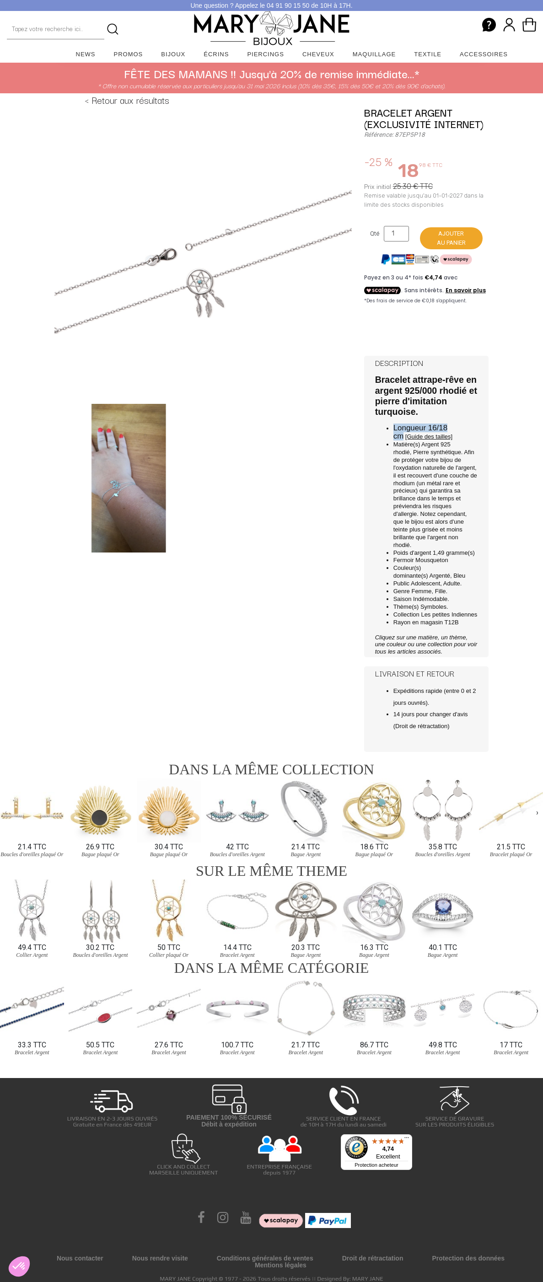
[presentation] (5, 812)
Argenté (439, 575)
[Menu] (406, 1139)
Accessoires (484, 54)
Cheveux (318, 54)
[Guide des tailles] (428, 436)
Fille (440, 591)
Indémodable (430, 598)
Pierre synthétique (437, 452)
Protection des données (468, 1258)
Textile (427, 54)
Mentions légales (280, 1265)
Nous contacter (80, 1258)
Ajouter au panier (451, 238)
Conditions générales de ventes (265, 1258)
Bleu (459, 575)
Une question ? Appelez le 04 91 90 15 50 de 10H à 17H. (271, 5)
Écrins (216, 54)
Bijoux (173, 54)
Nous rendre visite (160, 1258)
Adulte (451, 583)
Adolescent (425, 583)
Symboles (433, 606)
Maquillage (374, 54)
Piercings (265, 54)
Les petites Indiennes (449, 614)
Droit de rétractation (421, 726)
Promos (128, 54)
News (86, 54)
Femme (421, 591)
